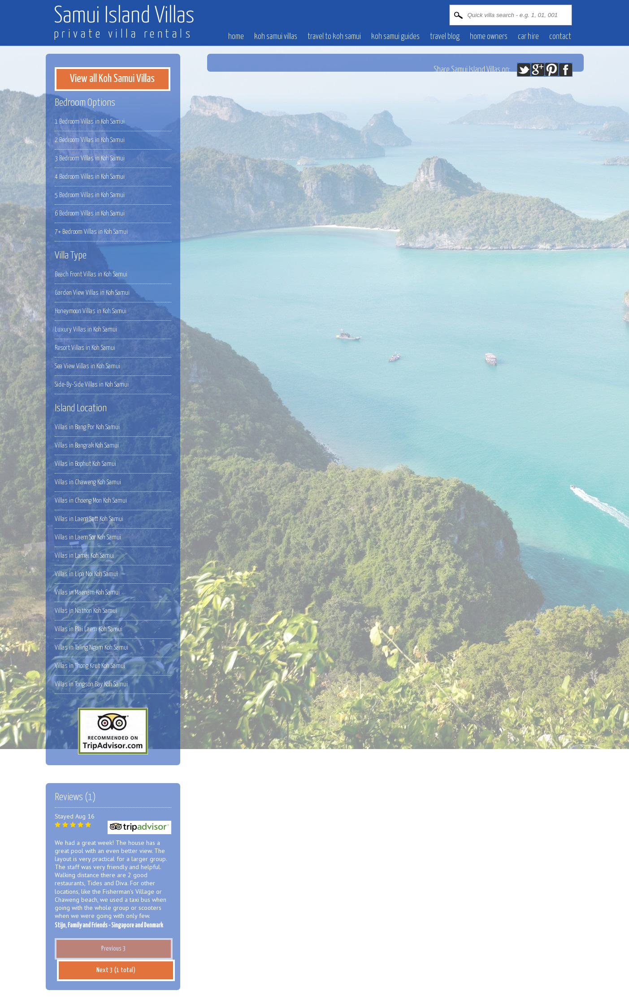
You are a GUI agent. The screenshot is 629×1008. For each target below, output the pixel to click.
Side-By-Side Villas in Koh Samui (92, 384)
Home (236, 37)
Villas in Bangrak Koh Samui (87, 445)
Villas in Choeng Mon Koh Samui (91, 500)
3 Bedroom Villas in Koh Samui (90, 158)
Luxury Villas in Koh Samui (86, 329)
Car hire (528, 37)
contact (560, 37)
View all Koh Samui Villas (112, 78)
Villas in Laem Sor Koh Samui (88, 537)
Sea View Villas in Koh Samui (87, 366)
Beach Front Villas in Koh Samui (91, 274)
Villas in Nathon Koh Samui (86, 610)
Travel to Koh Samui (334, 37)
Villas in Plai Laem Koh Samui (88, 629)
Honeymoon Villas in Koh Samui (90, 311)
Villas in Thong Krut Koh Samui (90, 666)
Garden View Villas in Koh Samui (92, 292)
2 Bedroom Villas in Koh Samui (90, 140)
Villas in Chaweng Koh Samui (88, 482)
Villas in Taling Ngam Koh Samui (91, 647)
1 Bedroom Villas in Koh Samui (90, 121)
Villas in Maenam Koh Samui (87, 592)
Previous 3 (113, 948)
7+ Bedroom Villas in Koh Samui (91, 231)
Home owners (489, 37)
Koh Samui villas (275, 37)
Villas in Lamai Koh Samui (84, 555)
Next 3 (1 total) (115, 970)
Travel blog (445, 37)
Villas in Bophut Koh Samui (85, 464)
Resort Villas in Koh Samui (85, 348)
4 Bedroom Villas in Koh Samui (90, 176)
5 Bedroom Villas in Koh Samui (90, 195)
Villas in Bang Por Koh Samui (87, 427)
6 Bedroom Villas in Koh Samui (90, 213)
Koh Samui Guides (395, 37)
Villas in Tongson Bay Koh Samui (91, 684)
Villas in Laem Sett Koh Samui (89, 519)
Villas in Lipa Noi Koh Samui (86, 574)
